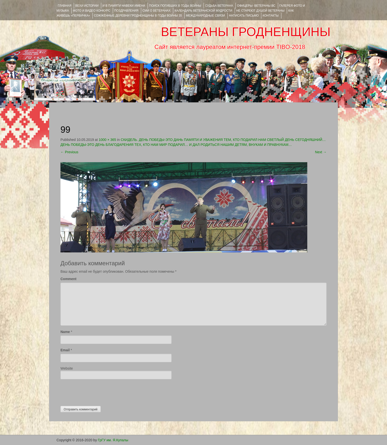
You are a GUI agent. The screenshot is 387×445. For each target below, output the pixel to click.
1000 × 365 (107, 140)
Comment (68, 279)
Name (65, 332)
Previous (69, 152)
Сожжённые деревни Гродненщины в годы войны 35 (138, 15)
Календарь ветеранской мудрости (203, 10)
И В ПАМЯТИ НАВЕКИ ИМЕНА (123, 5)
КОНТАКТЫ (271, 15)
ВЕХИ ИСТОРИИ (86, 5)
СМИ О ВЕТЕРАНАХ (156, 10)
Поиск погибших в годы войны (175, 5)
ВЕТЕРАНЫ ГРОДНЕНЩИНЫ (245, 32)
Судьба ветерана (219, 5)
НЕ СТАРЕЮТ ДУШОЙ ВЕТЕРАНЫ (260, 10)
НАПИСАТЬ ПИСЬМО (244, 15)
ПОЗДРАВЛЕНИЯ (126, 10)
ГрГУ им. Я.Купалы (113, 440)
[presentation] (97, 391)
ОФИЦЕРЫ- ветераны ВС (256, 5)
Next (321, 152)
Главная (64, 5)
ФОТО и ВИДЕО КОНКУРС (91, 10)
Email (65, 350)
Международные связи (205, 15)
